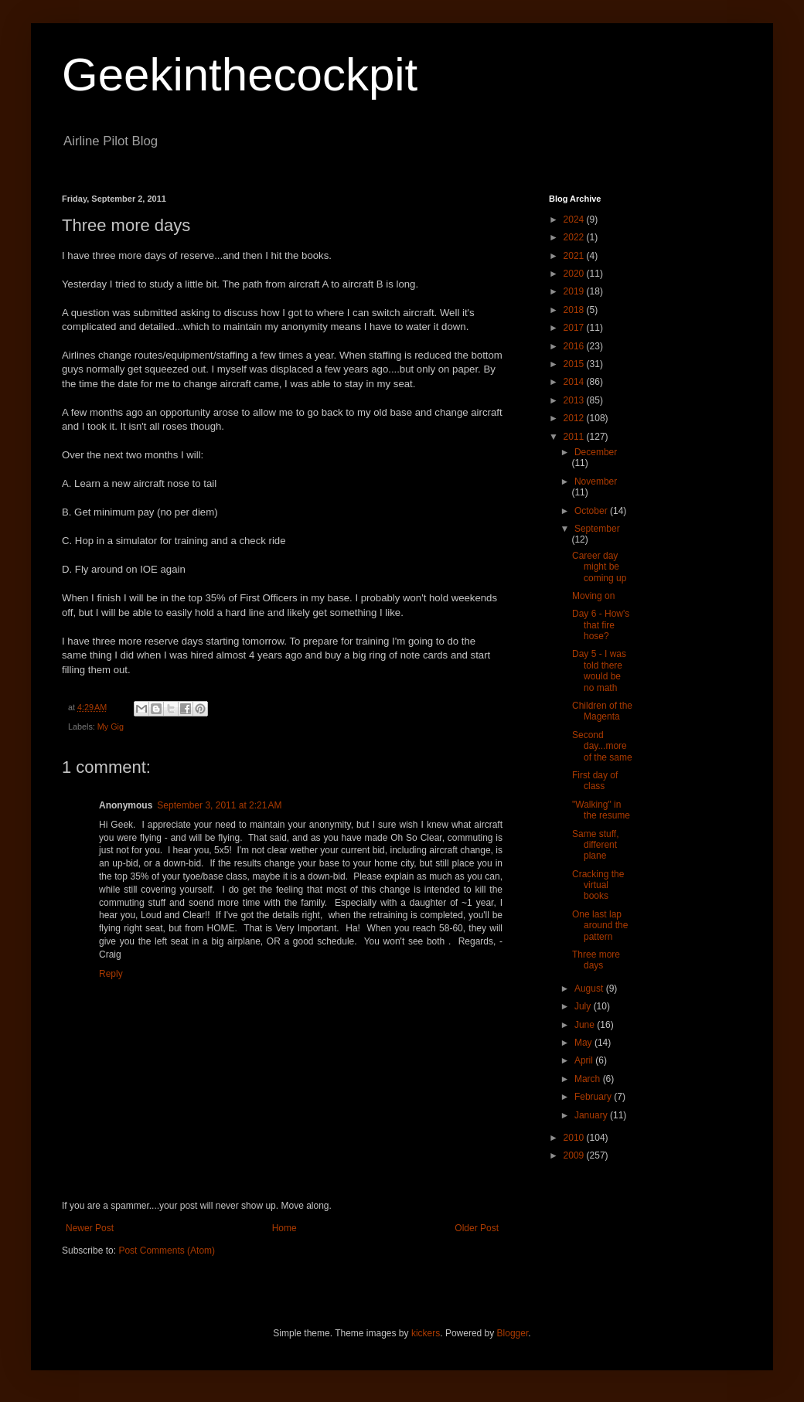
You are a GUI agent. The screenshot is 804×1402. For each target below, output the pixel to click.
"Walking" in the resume (601, 810)
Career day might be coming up (599, 567)
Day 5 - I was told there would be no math (599, 670)
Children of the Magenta (602, 711)
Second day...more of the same (602, 746)
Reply (111, 973)
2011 (575, 436)
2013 (575, 400)
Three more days (596, 960)
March (588, 1079)
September (597, 528)
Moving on (593, 595)
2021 (575, 255)
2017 (575, 327)
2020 (575, 273)
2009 (575, 1155)
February (594, 1096)
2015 (575, 364)
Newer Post (90, 1228)
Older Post (477, 1228)
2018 (575, 310)
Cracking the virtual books (598, 885)
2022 (575, 237)
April (584, 1060)
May (584, 1042)
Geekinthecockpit (239, 74)
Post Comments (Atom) (166, 1250)
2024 (575, 219)
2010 (575, 1137)
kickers (425, 1333)
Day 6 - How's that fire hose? (600, 624)
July (584, 1006)
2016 (575, 346)
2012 (575, 418)
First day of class (595, 780)
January (592, 1115)
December (595, 452)
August (590, 988)
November (595, 481)
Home (284, 1228)
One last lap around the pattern (600, 925)
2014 (575, 381)
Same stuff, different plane (595, 845)
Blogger (513, 1333)
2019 (575, 291)
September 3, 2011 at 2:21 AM (219, 805)
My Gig (110, 726)
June (585, 1024)
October (592, 510)
